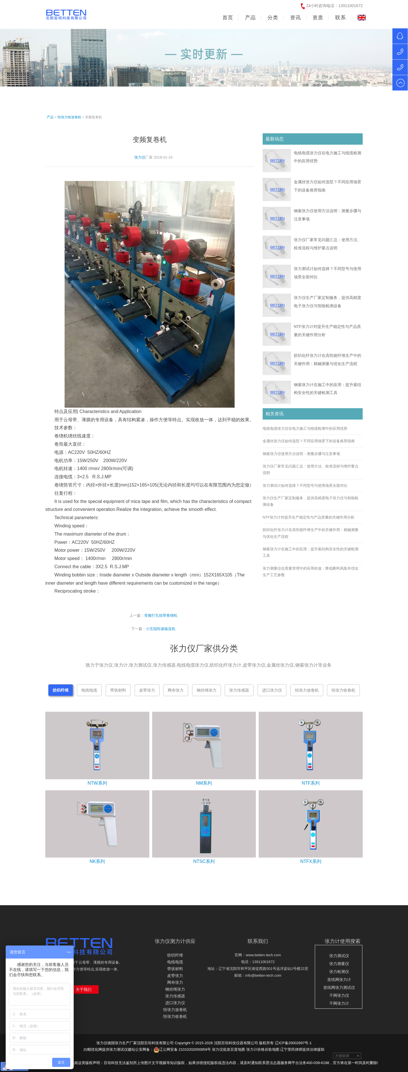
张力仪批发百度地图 (228, 1049)
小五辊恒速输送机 (160, 629)
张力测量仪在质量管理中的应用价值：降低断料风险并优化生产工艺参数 (310, 571)
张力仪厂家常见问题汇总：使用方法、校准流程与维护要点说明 (310, 469)
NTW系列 (97, 783)
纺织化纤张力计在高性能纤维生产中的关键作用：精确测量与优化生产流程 (310, 533)
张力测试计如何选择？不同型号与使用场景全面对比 (305, 485)
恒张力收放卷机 (69, 117)
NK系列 (97, 861)
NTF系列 (311, 783)
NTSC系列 (204, 861)
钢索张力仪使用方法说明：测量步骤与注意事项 (301, 454)
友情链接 (347, 1056)
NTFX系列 (310, 861)
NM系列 (204, 783)
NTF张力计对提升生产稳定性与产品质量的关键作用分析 (308, 517)
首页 (227, 17)
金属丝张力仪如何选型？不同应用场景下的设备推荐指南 (309, 441)
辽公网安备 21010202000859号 (182, 1049)
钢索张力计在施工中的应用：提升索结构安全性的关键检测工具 (310, 552)
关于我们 (84, 989)
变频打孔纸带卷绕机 (160, 615)
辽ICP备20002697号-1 (293, 1043)
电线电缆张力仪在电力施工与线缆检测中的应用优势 (305, 428)
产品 (50, 117)
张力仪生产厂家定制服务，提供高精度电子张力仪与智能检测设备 (310, 501)
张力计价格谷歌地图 (262, 1049)
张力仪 (139, 157)
